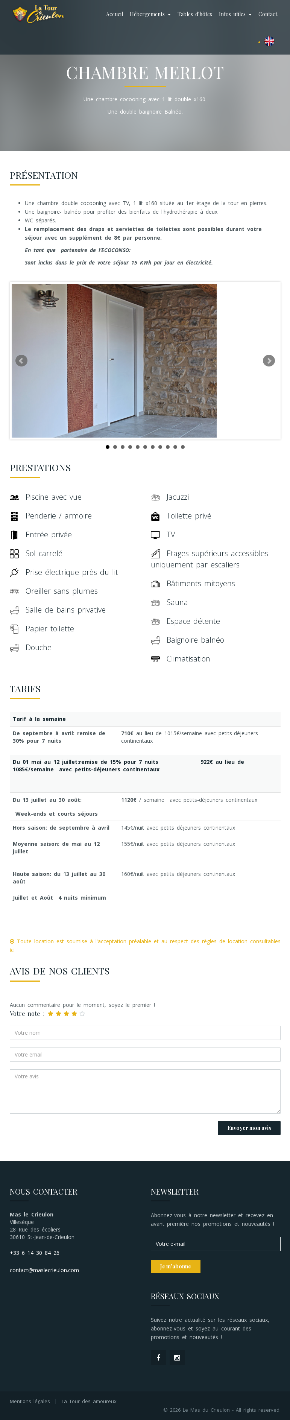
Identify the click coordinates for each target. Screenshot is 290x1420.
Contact (267, 14)
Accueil (114, 14)
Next (269, 361)
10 (175, 447)
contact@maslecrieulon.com (44, 1270)
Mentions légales (30, 1401)
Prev (21, 361)
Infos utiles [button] (235, 14)
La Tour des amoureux (89, 1401)
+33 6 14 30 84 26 (34, 1252)
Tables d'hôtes (195, 14)
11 (183, 447)
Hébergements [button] (150, 14)
